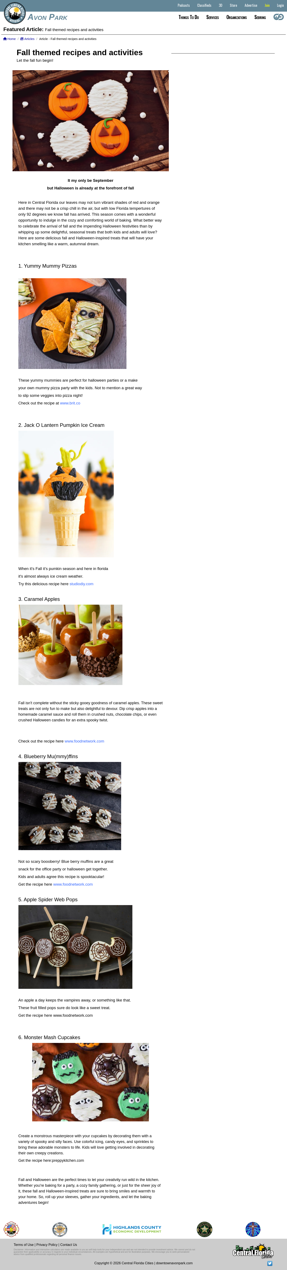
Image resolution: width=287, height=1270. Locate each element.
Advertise (251, 5)
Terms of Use (24, 1245)
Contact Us (68, 1245)
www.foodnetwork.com (84, 741)
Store (233, 5)
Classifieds (204, 5)
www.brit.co (70, 403)
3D (220, 5)
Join (267, 5)
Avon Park (47, 17)
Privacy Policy (47, 1245)
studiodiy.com (81, 584)
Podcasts (184, 5)
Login (280, 5)
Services (212, 17)
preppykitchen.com (68, 1160)
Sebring (260, 17)
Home (9, 39)
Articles (27, 39)
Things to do (189, 17)
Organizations (236, 17)
